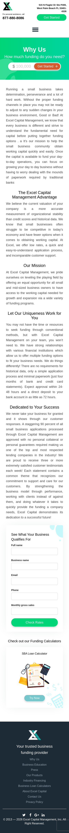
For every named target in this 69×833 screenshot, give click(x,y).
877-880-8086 (13, 18)
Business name (20, 560)
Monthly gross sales (22, 605)
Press (34, 769)
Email (14, 575)
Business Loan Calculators (34, 785)
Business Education (34, 764)
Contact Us (34, 796)
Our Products (34, 775)
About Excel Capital (35, 791)
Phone (15, 590)
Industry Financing (34, 780)
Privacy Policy (34, 802)
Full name (16, 545)
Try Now (34, 698)
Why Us (34, 759)
